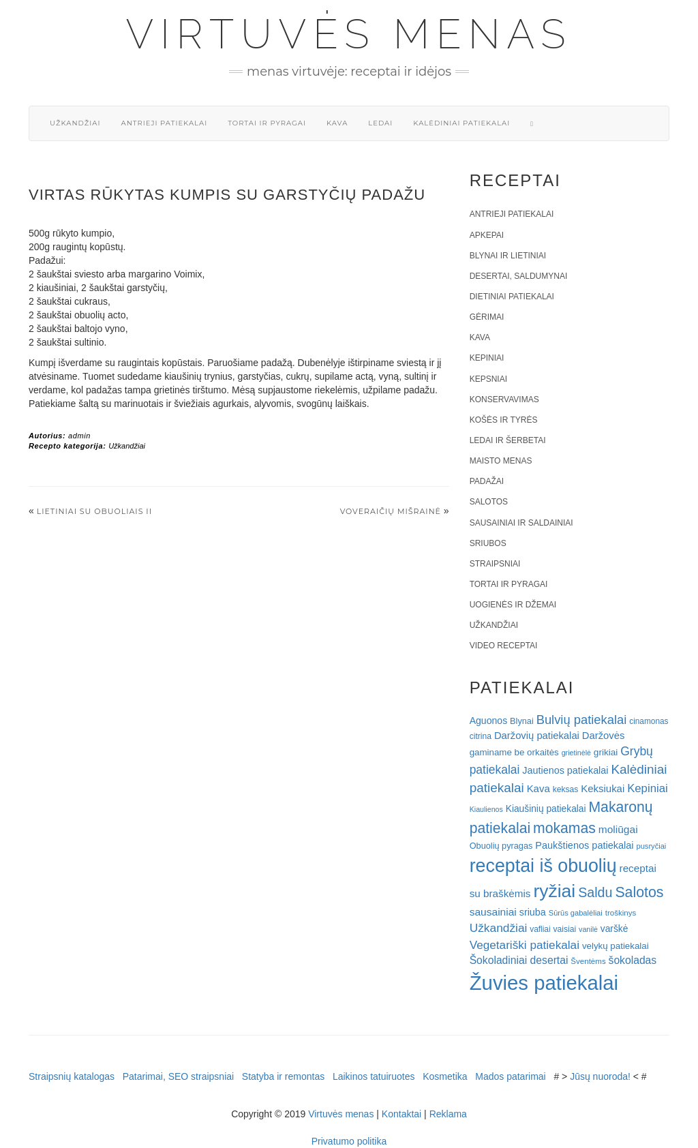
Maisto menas (501, 461)
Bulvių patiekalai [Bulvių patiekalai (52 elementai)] (581, 719)
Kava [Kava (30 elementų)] (538, 788)
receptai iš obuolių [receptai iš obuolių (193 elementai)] (543, 866)
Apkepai (487, 235)
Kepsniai (488, 379)
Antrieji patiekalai (164, 123)
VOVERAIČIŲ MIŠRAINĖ (390, 511)
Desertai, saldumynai (519, 276)
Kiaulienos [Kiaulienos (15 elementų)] (486, 809)
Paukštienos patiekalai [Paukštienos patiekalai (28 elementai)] (584, 845)
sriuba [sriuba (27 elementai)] (532, 912)
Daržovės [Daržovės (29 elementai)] (603, 735)
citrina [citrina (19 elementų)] (480, 736)
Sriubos (488, 543)
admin (79, 436)
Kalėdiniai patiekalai (461, 123)
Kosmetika (445, 1076)
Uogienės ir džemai (513, 604)
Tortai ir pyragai (267, 123)
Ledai (380, 123)
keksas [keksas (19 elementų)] (566, 789)
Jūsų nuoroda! (600, 1076)
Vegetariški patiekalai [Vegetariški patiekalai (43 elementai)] (524, 945)
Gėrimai (487, 317)
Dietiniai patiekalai (512, 296)
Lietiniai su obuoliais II (94, 511)
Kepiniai (487, 358)
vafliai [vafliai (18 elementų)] (540, 929)
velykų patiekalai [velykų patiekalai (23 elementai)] (615, 946)
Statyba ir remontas (283, 1076)
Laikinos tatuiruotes (374, 1076)
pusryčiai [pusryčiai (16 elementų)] (651, 846)
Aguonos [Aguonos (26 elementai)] (489, 720)
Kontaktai (401, 1113)
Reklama (448, 1113)
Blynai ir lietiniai (508, 255)
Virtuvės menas (349, 34)
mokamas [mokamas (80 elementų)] (564, 828)
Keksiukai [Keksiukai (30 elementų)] (602, 788)
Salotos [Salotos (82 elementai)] (639, 892)
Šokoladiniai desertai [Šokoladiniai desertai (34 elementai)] (519, 960)
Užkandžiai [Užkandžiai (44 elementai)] (499, 928)
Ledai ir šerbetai (508, 440)
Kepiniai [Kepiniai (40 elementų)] (647, 788)
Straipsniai (495, 564)
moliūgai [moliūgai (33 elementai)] (618, 829)
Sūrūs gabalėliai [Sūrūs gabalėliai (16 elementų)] (576, 913)
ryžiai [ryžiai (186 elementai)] (554, 891)
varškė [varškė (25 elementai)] (614, 929)
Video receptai (504, 645)
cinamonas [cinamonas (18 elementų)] (648, 721)
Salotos (489, 502)
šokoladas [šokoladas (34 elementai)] (633, 960)
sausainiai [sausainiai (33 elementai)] (493, 912)
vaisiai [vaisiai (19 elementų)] (564, 929)
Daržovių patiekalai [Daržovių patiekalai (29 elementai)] (536, 735)
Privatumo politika (349, 1141)
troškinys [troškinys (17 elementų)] (621, 913)
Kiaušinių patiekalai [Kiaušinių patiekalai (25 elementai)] (546, 809)
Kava (337, 123)
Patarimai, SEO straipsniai (178, 1076)
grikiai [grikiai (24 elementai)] (606, 752)
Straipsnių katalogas (72, 1076)
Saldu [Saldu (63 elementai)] (595, 892)
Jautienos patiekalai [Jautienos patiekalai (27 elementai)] (565, 770)
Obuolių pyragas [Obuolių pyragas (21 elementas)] (501, 846)
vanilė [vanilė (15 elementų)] (588, 929)
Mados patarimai (510, 1076)
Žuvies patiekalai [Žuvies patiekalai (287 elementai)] (544, 982)
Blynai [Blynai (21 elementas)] (522, 721)
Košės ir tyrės (504, 420)
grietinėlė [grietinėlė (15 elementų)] (576, 753)
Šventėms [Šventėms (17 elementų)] (588, 961)
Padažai (487, 481)
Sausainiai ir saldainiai (521, 523)
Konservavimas (504, 399)
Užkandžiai (75, 123)
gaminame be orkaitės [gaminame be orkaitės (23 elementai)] (514, 752)
